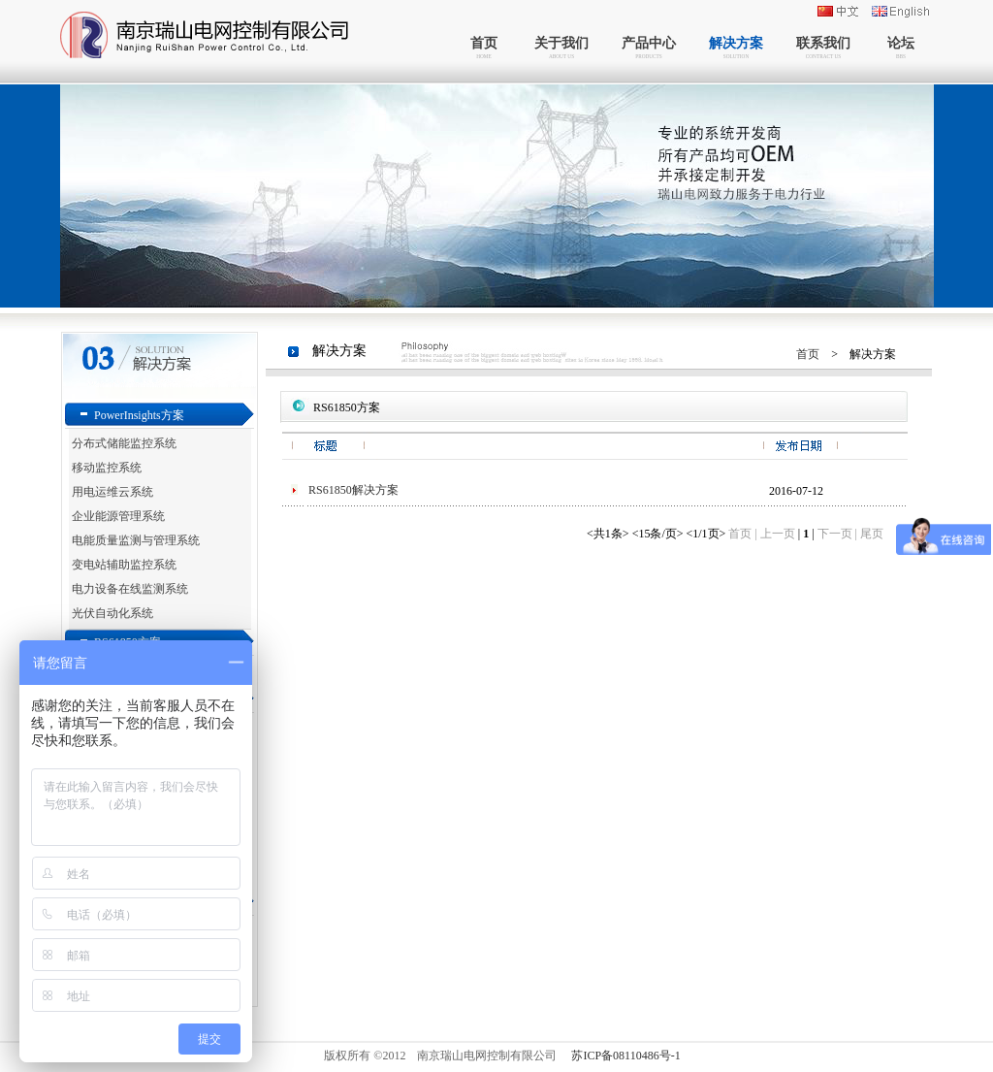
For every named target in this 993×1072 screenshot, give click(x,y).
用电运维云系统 (112, 492)
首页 (807, 354)
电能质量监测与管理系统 (136, 540)
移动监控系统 (107, 467)
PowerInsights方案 (139, 415)
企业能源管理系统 (118, 516)
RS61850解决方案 (353, 490)
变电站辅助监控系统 (124, 564)
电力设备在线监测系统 (130, 589)
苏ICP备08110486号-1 (625, 1055)
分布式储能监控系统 (124, 443)
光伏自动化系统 (112, 613)
